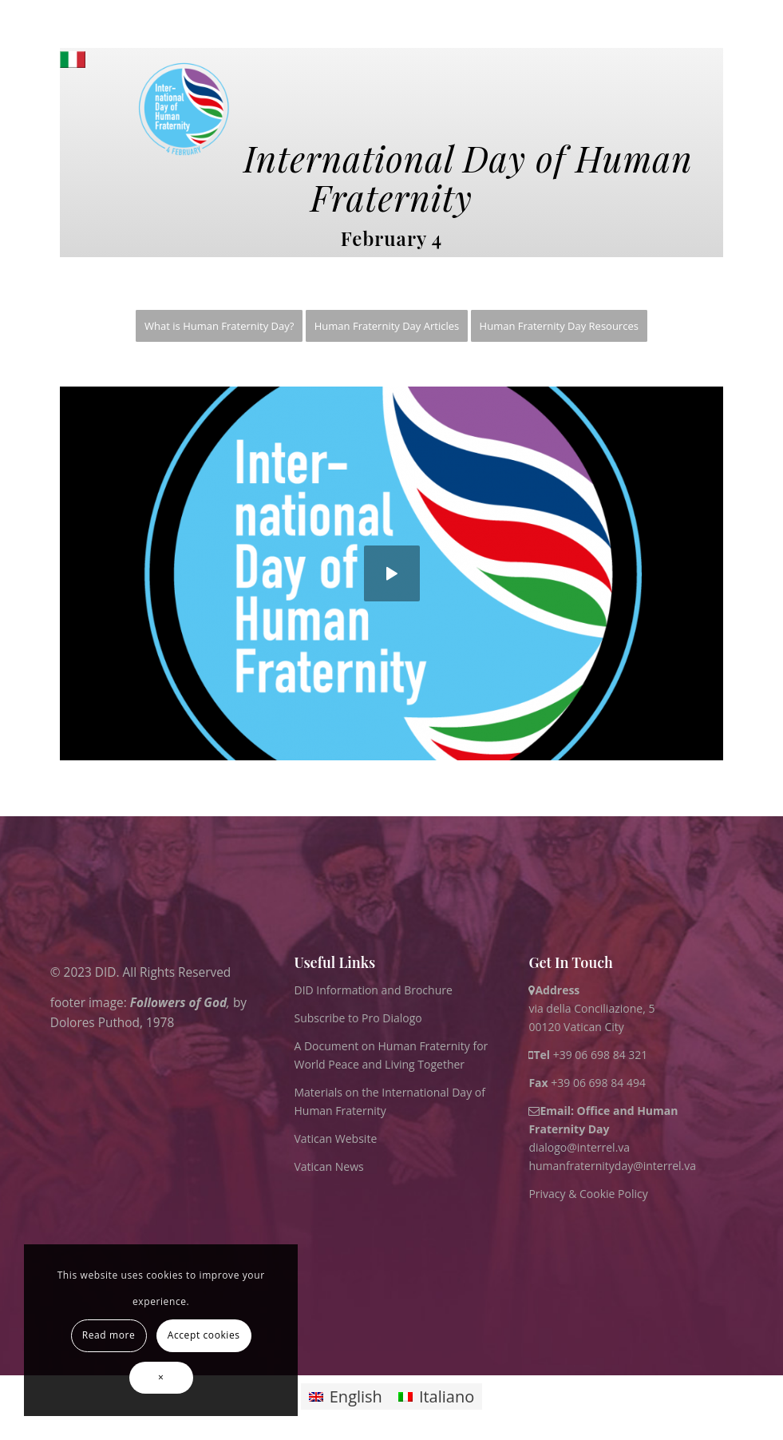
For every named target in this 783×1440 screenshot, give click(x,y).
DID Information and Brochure (373, 990)
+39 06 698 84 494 (587, 1082)
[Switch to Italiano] (436, 1396)
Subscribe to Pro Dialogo (357, 1017)
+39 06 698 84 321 (600, 1054)
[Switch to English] (345, 1396)
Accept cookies (204, 1335)
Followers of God (177, 1002)
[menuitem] (219, 326)
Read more (109, 1335)
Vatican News (328, 1166)
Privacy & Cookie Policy (587, 1193)
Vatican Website (335, 1138)
